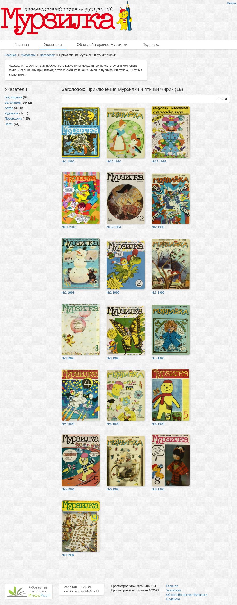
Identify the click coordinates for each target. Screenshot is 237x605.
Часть (9, 124)
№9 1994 (68, 555)
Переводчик (13, 118)
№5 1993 (158, 424)
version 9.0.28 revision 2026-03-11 (81, 589)
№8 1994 (158, 489)
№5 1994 (68, 489)
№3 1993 (68, 358)
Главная (21, 45)
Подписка (150, 45)
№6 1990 (113, 489)
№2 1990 (158, 227)
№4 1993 (68, 424)
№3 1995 (113, 358)
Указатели (53, 45)
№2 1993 (68, 292)
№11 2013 (69, 227)
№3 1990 (158, 292)
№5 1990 (113, 424)
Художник (11, 113)
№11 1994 (159, 161)
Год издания (13, 97)
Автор (9, 108)
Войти (231, 3)
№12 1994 (114, 227)
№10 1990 (114, 161)
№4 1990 (158, 358)
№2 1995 (113, 292)
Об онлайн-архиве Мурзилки (102, 45)
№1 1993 (68, 161)
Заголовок (47, 55)
